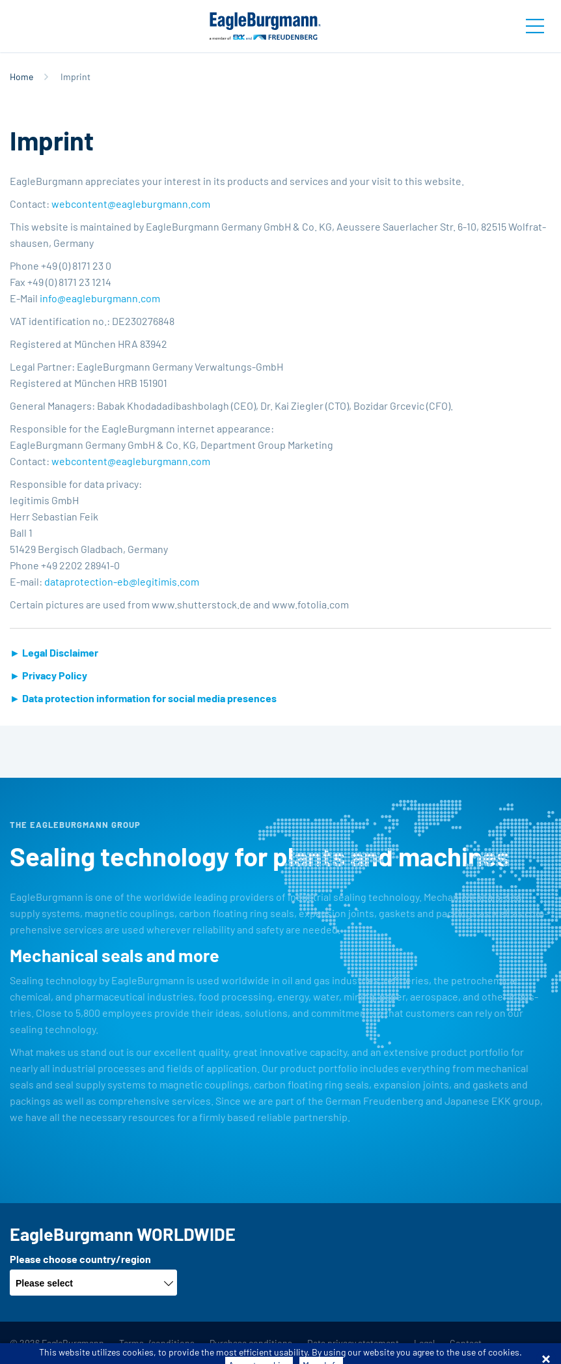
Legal (424, 1342)
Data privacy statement (353, 1342)
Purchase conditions (251, 1342)
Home (21, 76)
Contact (466, 1342)
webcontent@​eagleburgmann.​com (130, 203)
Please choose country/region (80, 1259)
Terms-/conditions (157, 1342)
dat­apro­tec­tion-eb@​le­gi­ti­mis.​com (121, 581)
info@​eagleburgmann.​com (100, 298)
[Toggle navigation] (535, 26)
